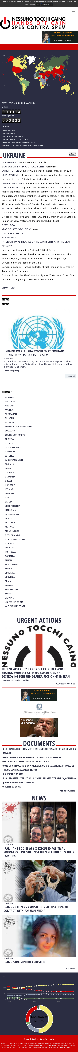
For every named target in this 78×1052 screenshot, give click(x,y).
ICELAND (9, 489)
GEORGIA (9, 472)
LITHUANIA (10, 510)
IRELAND (9, 493)
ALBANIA (9, 397)
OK (38, 5)
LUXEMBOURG (12, 514)
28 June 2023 (8, 359)
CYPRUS (9, 443)
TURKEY (9, 593)
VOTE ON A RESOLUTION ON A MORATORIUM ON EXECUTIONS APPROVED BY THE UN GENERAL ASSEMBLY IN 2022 (38, 768)
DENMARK (10, 451)
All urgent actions (66, 684)
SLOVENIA (10, 576)
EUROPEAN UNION (14, 460)
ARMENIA (9, 405)
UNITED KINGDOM (14, 602)
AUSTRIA (9, 409)
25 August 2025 (9, 680)
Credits (51, 1039)
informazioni (47, 5)
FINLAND (9, 464)
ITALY (8, 497)
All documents (68, 791)
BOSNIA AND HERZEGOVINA (18, 426)
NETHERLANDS (12, 535)
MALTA (8, 518)
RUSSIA (8, 560)
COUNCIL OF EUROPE (15, 435)
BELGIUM (9, 422)
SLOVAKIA (10, 572)
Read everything (12, 370)
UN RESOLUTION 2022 (13, 774)
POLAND (9, 547)
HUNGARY (10, 485)
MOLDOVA (10, 522)
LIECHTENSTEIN (12, 506)
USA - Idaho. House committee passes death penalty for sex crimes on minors (39, 751)
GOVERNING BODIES (12, 786)
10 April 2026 (8, 845)
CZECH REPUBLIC (13, 447)
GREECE (8, 480)
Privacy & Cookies (31, 1039)
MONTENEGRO (12, 531)
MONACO (9, 526)
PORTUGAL (10, 551)
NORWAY (9, 543)
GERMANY (10, 476)
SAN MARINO (11, 564)
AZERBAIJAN (11, 414)
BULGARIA (10, 430)
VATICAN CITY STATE (15, 606)
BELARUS (9, 418)
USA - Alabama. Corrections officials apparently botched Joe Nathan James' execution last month (39, 780)
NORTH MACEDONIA (15, 539)
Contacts (43, 1039)
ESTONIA (9, 455)
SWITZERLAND (12, 589)
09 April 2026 (8, 958)
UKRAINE (9, 597)
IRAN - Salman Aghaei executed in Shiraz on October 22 (32, 757)
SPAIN (8, 581)
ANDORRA (10, 401)
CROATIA (9, 439)
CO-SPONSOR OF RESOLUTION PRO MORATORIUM (26, 761)
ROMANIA (10, 556)
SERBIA (8, 568)
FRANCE (9, 468)
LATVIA (8, 501)
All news (71, 968)
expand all (71, 376)
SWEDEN (9, 585)
